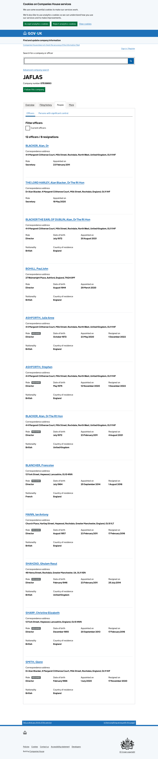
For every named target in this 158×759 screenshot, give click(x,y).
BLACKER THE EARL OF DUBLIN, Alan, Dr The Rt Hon (58, 219)
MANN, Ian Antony (37, 514)
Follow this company (34, 89)
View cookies (85, 24)
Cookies (34, 747)
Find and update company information (42, 40)
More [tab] (71, 104)
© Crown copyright (127, 752)
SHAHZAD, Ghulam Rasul (41, 563)
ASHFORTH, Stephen (39, 367)
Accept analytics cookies (36, 24)
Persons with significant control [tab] (53, 113)
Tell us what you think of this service (37, 723)
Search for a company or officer (38, 53)
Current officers (36, 128)
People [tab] (60, 104)
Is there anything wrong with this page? (119, 723)
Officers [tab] (30, 113)
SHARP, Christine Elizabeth (43, 612)
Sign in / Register (128, 48)
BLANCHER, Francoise (40, 465)
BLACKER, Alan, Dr (37, 145)
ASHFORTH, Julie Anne (40, 317)
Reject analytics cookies (64, 24)
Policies (26, 747)
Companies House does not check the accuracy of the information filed (51, 45)
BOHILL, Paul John (37, 268)
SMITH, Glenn (34, 662)
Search (131, 61)
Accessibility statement (60, 747)
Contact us (44, 747)
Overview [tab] (29, 104)
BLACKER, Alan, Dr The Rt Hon (44, 416)
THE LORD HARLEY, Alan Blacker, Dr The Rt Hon (55, 182)
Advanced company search (36, 70)
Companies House (37, 751)
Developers (76, 747)
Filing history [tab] (46, 104)
